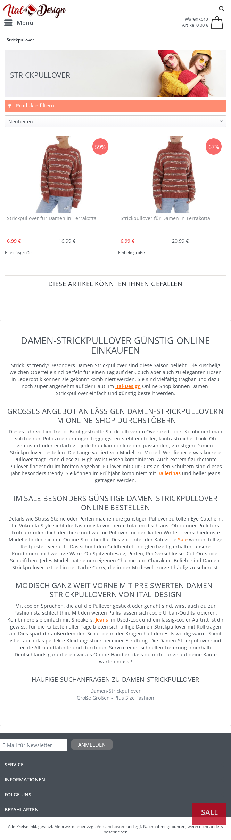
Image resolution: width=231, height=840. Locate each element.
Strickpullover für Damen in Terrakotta (52, 218)
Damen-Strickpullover (115, 690)
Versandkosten (111, 827)
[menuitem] (18, 23)
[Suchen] (221, 9)
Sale (209, 812)
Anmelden (92, 744)
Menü (18, 21)
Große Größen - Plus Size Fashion (115, 697)
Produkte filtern (31, 105)
